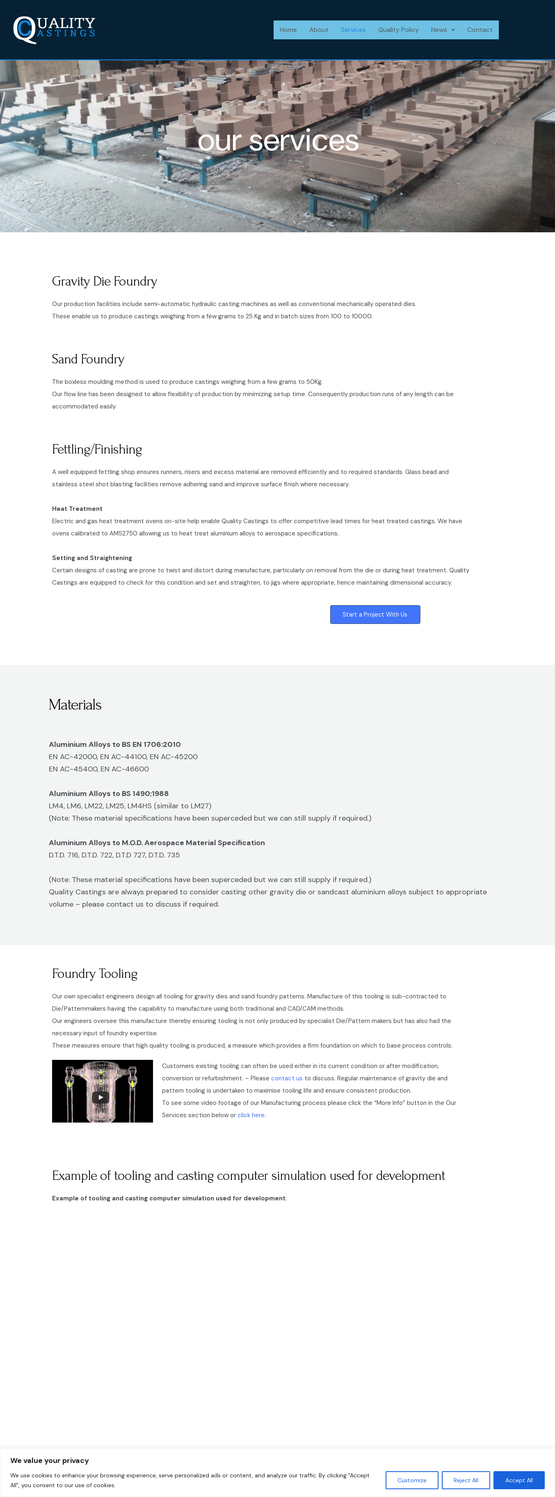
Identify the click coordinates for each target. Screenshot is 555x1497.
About (319, 29)
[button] (443, 29)
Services (353, 29)
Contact (480, 29)
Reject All (466, 1480)
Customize (412, 1480)
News (443, 29)
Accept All (519, 1480)
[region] (277, 1472)
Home (288, 29)
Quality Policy (398, 29)
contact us (287, 1081)
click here (251, 1118)
